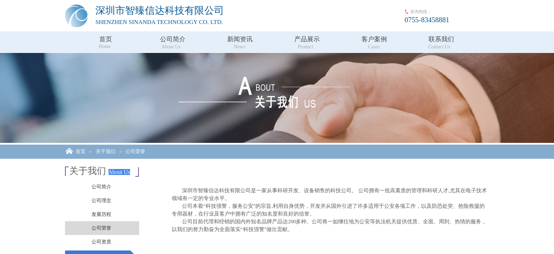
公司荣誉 (135, 151)
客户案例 (374, 39)
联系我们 (441, 39)
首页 (105, 39)
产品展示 (307, 39)
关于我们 (106, 151)
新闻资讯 (240, 39)
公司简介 (172, 39)
